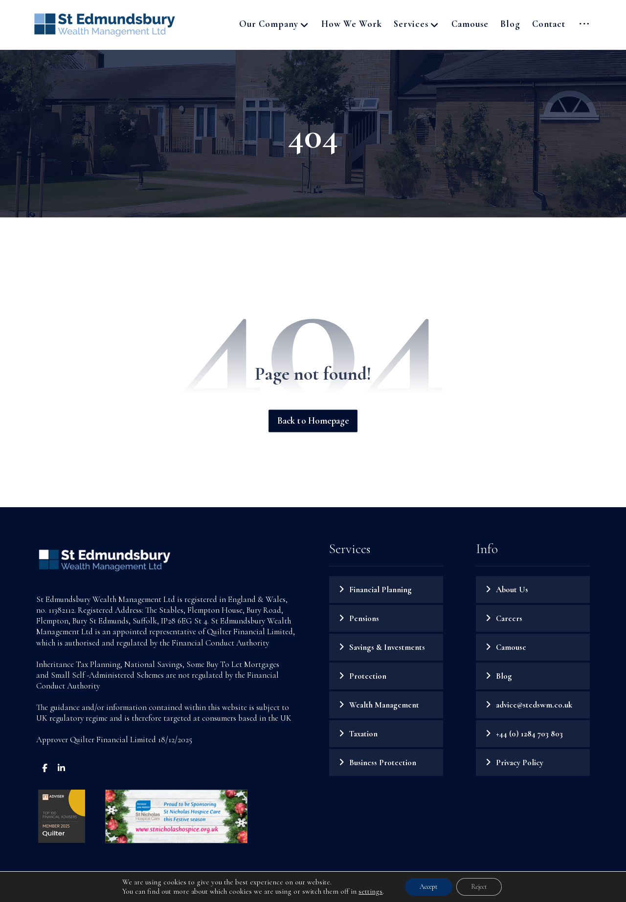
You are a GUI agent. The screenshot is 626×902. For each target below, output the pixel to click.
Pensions (364, 618)
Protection (367, 676)
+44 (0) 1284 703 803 (529, 734)
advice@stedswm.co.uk (534, 705)
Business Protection (382, 762)
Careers (509, 618)
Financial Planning (380, 589)
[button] (584, 24)
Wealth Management (384, 705)
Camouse (511, 647)
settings (370, 891)
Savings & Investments (387, 647)
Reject (479, 886)
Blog (504, 676)
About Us (512, 589)
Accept (429, 886)
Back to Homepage (313, 421)
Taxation (363, 734)
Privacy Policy (519, 762)
